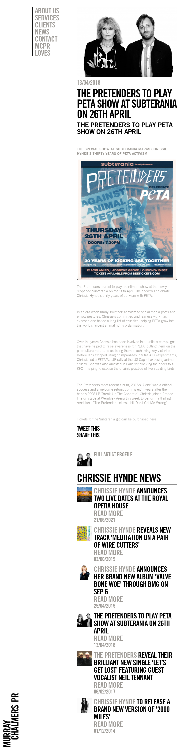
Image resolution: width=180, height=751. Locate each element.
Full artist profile (113, 454)
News (42, 31)
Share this (88, 435)
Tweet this (88, 428)
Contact (46, 38)
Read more (108, 513)
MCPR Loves (42, 49)
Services (47, 17)
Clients (45, 24)
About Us (47, 10)
